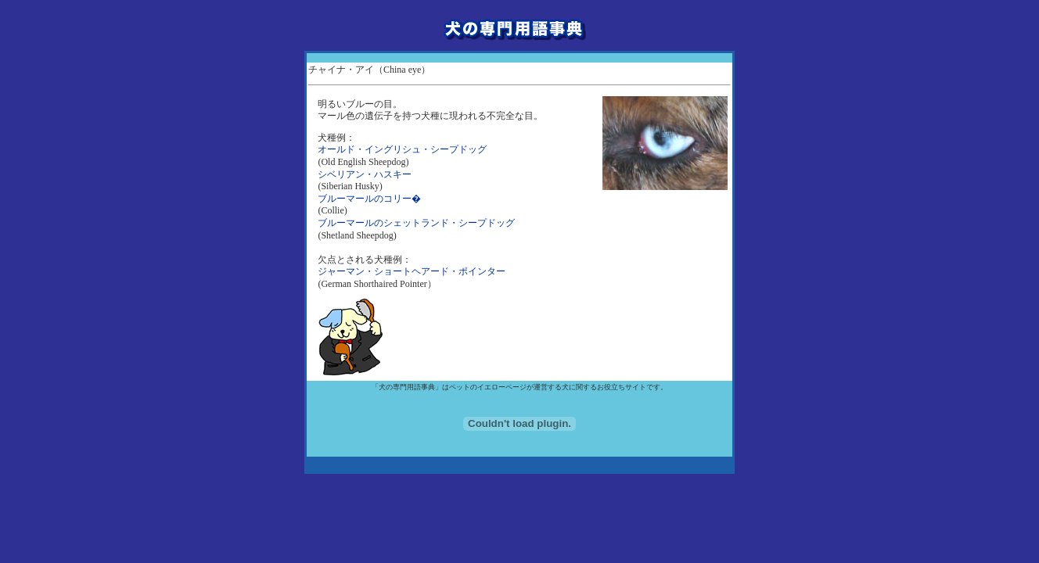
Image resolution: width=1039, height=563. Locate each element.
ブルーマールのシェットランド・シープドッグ (416, 222)
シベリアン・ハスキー (365, 174)
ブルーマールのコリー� (369, 198)
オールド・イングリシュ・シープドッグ (402, 149)
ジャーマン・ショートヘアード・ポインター (411, 271)
